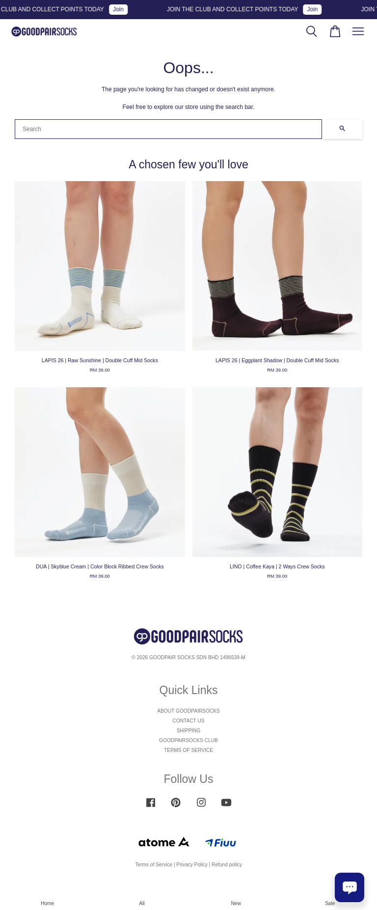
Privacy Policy (191, 864)
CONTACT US (188, 720)
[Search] (168, 129)
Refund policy (227, 864)
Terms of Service (153, 864)
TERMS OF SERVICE (188, 750)
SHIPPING (189, 730)
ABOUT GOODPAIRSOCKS (188, 711)
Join (123, 9)
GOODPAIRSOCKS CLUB (188, 740)
